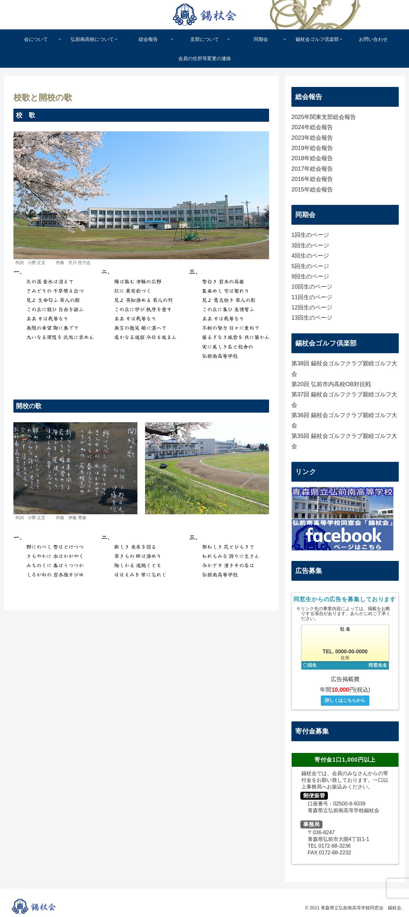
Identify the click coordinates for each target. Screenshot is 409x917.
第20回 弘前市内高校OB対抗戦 (331, 384)
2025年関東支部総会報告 (323, 117)
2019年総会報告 (312, 148)
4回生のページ (310, 256)
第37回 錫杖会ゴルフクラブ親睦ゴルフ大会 (344, 399)
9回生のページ (310, 276)
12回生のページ (311, 307)
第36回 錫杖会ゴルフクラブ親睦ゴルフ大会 (344, 420)
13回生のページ (311, 318)
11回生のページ (311, 297)
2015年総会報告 (312, 189)
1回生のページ (310, 235)
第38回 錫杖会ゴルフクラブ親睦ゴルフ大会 (344, 368)
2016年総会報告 (312, 179)
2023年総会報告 (312, 138)
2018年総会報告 (312, 158)
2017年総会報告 (312, 169)
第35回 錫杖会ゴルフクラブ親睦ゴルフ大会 (344, 441)
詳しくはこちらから (345, 700)
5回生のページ (310, 266)
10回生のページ (311, 287)
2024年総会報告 (312, 127)
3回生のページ (310, 245)
